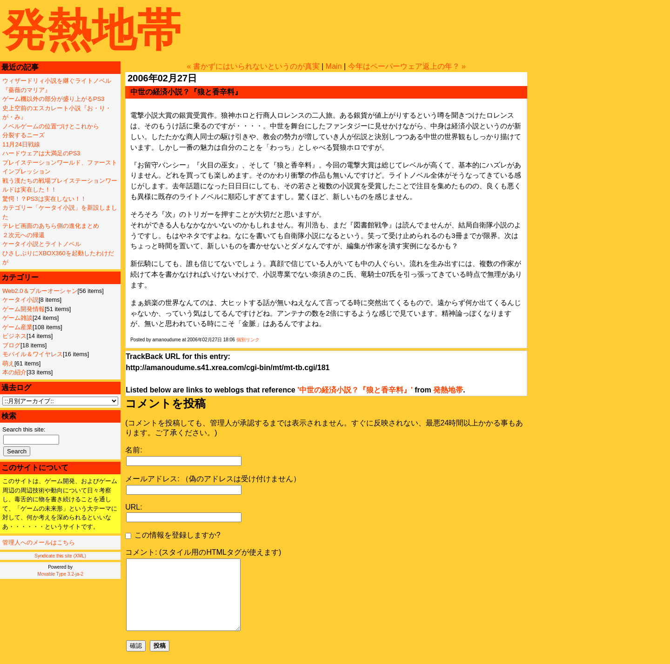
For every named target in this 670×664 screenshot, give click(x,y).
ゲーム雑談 (17, 317)
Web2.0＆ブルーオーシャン (40, 290)
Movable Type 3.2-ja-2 (60, 574)
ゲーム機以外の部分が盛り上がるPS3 (53, 98)
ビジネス (14, 335)
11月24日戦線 (21, 144)
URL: (133, 507)
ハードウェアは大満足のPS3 (41, 153)
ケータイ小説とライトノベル (41, 243)
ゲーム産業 (17, 327)
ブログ (11, 345)
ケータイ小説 (20, 299)
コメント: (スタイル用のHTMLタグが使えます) (203, 552)
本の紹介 (14, 372)
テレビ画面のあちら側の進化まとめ (50, 225)
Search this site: (24, 429)
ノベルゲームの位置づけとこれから (50, 126)
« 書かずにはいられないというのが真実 (253, 66)
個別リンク (248, 339)
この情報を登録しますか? (172, 535)
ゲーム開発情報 (23, 308)
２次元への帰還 (23, 235)
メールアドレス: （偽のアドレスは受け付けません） (213, 479)
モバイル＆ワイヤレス (32, 354)
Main (334, 66)
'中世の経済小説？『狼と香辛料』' (355, 390)
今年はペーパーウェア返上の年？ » (407, 66)
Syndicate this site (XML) (60, 555)
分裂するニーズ (23, 135)
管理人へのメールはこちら (38, 542)
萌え (8, 363)
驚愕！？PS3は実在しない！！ (44, 198)
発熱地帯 (91, 30)
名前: (133, 450)
